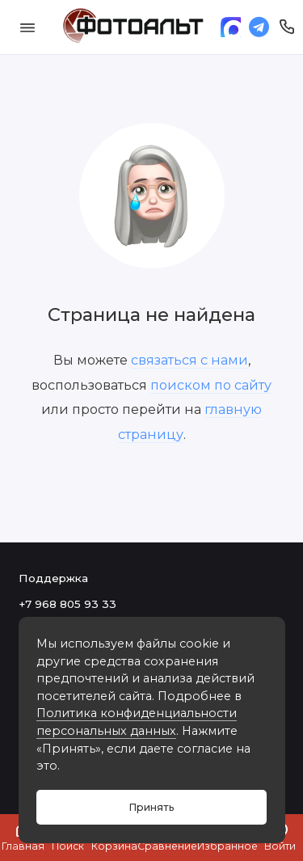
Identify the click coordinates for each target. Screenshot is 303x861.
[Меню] (27, 27)
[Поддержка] (287, 27)
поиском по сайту (210, 385)
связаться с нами (189, 360)
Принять (151, 807)
